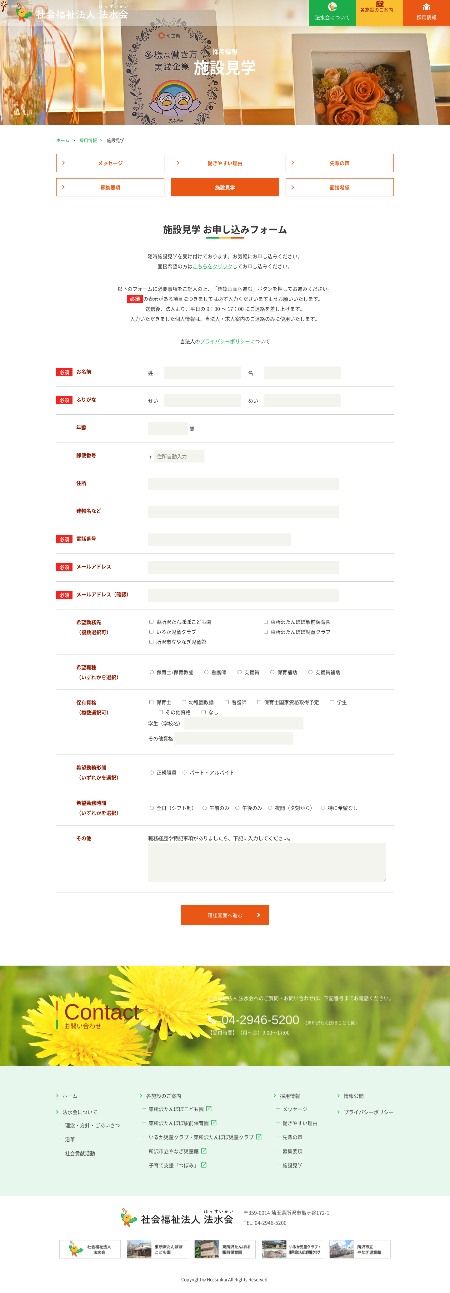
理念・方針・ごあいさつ (92, 1120)
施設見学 (225, 187)
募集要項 (110, 187)
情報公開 (354, 1090)
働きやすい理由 (225, 163)
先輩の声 (340, 163)
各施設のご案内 (379, 17)
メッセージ (110, 163)
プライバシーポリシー (225, 339)
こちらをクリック (212, 264)
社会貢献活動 (80, 1148)
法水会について (331, 17)
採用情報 (427, 17)
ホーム (62, 140)
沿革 (70, 1134)
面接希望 (340, 187)
